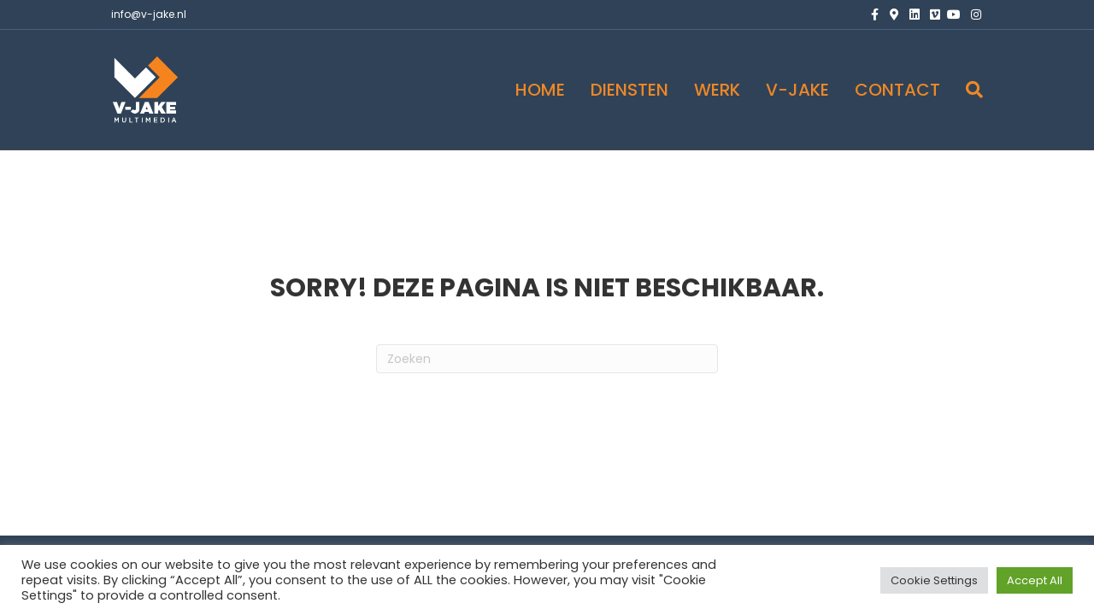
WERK (717, 90)
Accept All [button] (1034, 580)
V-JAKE (797, 90)
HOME (540, 90)
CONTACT (897, 90)
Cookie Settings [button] (934, 580)
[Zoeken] (968, 89)
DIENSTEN (629, 90)
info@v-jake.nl (148, 14)
